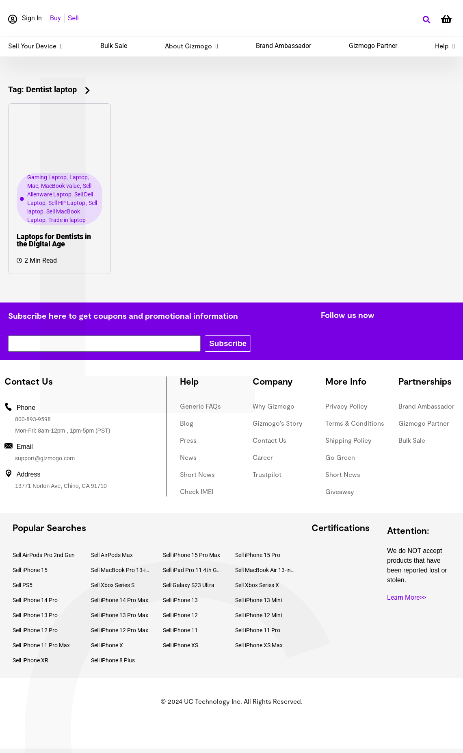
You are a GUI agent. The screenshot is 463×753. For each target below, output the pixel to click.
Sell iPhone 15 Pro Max (191, 555)
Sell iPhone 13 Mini (258, 600)
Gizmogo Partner (373, 46)
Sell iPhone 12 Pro (35, 630)
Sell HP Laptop (66, 203)
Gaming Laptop (47, 177)
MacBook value (60, 186)
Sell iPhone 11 (180, 630)
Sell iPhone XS (180, 645)
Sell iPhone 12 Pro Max (119, 630)
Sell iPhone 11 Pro (257, 630)
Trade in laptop (67, 220)
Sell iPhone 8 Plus (113, 660)
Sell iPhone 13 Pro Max (119, 615)
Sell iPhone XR (30, 660)
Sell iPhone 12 (180, 615)
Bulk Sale (113, 46)
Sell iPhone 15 (30, 570)
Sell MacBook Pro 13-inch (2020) (121, 570)
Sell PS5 (22, 585)
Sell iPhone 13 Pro (35, 615)
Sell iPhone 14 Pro (35, 600)
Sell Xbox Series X (257, 585)
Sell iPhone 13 (180, 600)
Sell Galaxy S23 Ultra (188, 585)
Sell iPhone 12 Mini (258, 615)
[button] (426, 19)
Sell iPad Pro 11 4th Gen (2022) (193, 570)
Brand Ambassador (283, 46)
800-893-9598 (33, 419)
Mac (32, 186)
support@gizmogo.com (45, 458)
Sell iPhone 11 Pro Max (41, 645)
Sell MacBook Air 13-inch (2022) (265, 570)
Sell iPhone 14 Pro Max (119, 600)
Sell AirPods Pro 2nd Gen (44, 555)
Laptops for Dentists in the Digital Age (54, 240)
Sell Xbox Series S (112, 585)
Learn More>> (406, 597)
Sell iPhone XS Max (259, 645)
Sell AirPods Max (112, 555)
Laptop (78, 177)
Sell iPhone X (107, 645)
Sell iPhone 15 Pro (257, 555)
